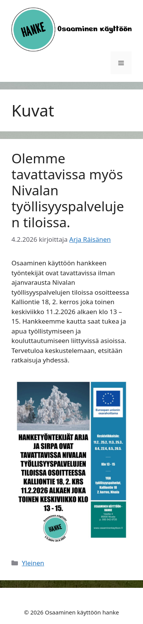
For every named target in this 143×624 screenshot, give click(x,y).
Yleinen (33, 563)
